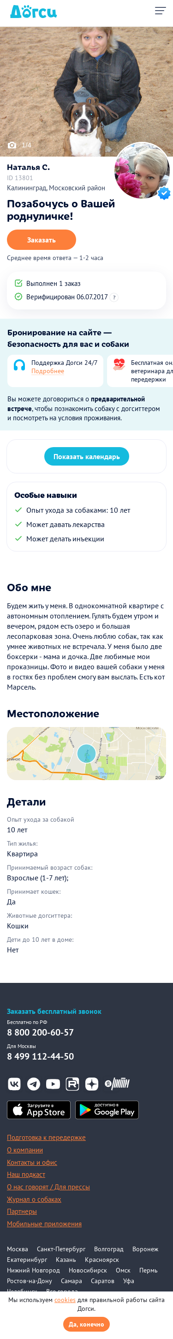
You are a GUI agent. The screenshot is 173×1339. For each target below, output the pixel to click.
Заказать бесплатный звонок (54, 1011)
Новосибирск (88, 1270)
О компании (25, 1149)
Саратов (102, 1281)
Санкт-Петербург (61, 1249)
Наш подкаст (26, 1174)
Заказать (41, 239)
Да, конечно (86, 1324)
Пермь (148, 1270)
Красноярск (102, 1259)
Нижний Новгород (33, 1270)
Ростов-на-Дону (29, 1281)
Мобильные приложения (44, 1223)
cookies (65, 1300)
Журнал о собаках (34, 1199)
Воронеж (145, 1249)
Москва (17, 1249)
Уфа (128, 1281)
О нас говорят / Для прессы (48, 1186)
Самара (71, 1281)
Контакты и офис (32, 1162)
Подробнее (47, 371)
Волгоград (109, 1249)
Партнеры (22, 1211)
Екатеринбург (27, 1259)
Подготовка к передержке (46, 1137)
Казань (66, 1259)
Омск (123, 1270)
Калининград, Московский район (56, 187)
